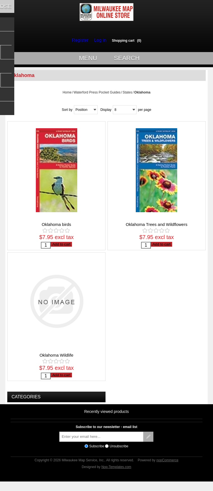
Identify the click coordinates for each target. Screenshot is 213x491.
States (127, 95)
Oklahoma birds (56, 227)
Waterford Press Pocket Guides (97, 95)
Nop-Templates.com (116, 475)
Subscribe (96, 454)
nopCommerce (167, 468)
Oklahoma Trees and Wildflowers (156, 227)
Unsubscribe (119, 454)
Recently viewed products (106, 419)
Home (67, 95)
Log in (99, 40)
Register (81, 40)
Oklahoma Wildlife (56, 360)
